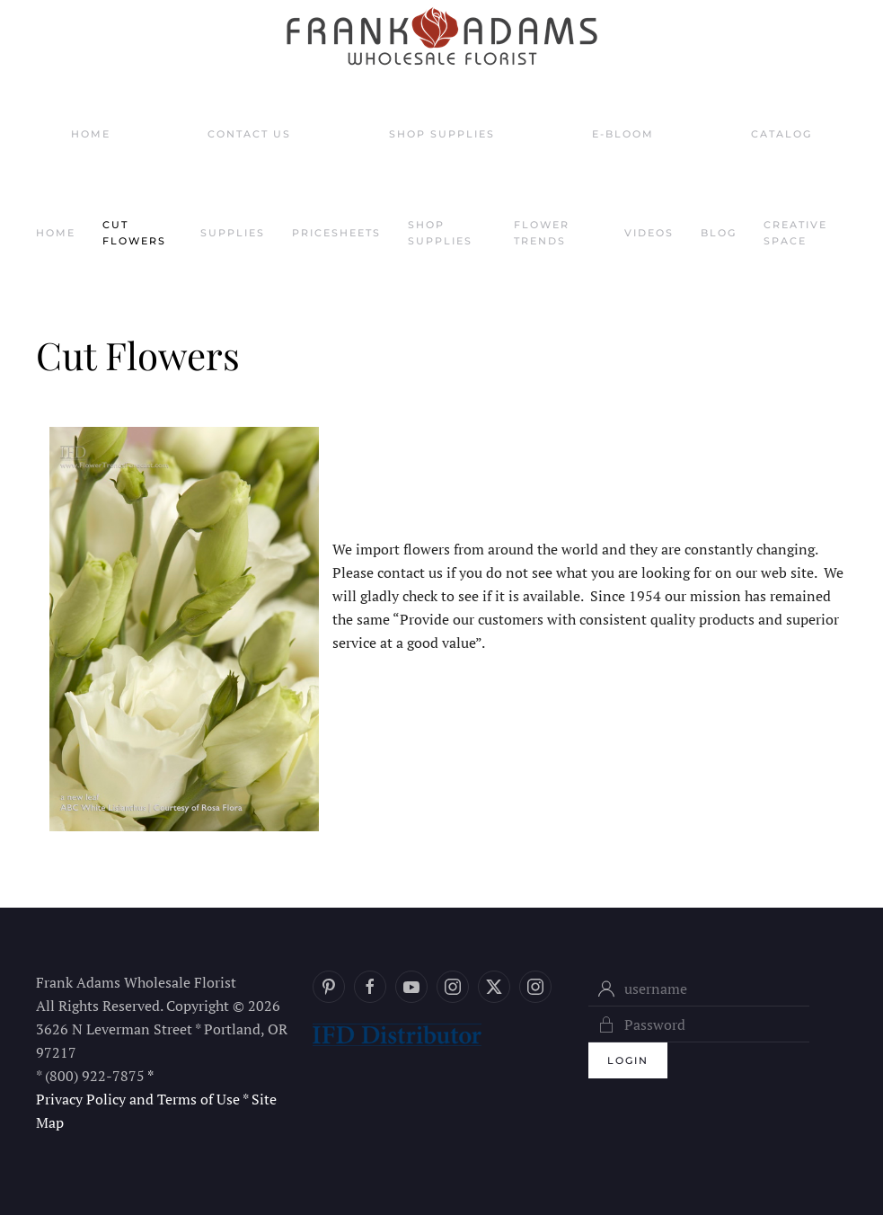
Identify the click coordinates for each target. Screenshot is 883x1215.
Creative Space (795, 232)
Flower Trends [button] (542, 232)
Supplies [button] (232, 232)
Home (90, 134)
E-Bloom (623, 134)
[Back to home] (441, 36)
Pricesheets (336, 232)
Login (628, 1060)
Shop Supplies (442, 134)
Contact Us (249, 134)
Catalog (781, 134)
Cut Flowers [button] (134, 232)
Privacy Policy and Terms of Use (138, 1099)
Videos (649, 232)
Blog (719, 232)
